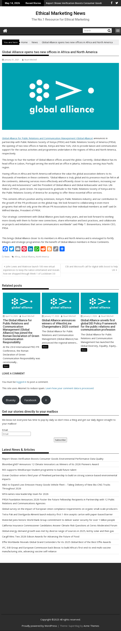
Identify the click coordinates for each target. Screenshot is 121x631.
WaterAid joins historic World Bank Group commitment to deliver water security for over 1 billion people (58, 519)
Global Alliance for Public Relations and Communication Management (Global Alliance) (47, 138)
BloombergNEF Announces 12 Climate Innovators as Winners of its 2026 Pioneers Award (50, 464)
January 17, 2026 (50, 316)
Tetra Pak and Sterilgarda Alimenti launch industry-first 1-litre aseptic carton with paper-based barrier (57, 514)
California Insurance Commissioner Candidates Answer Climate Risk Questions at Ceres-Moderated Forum (59, 525)
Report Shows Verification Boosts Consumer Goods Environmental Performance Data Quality (52, 458)
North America (42, 256)
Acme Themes (91, 625)
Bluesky (10, 400)
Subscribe (60, 439)
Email (5, 429)
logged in (21, 381)
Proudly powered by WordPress (39, 625)
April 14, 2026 (10, 316)
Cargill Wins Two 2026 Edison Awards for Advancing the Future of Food (40, 536)
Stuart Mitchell (29, 59)
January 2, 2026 (89, 316)
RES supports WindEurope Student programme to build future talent (39, 469)
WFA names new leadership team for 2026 (25, 494)
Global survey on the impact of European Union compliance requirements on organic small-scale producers (60, 508)
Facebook (30, 400)
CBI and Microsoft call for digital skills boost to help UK (91, 268)
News (7, 256)
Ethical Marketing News (60, 13)
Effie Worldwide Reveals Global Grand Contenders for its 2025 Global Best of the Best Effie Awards (56, 542)
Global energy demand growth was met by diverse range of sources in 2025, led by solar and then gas (58, 531)
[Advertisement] (23, 591)
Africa (17, 256)
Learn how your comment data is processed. (69, 388)
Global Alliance (28, 256)
